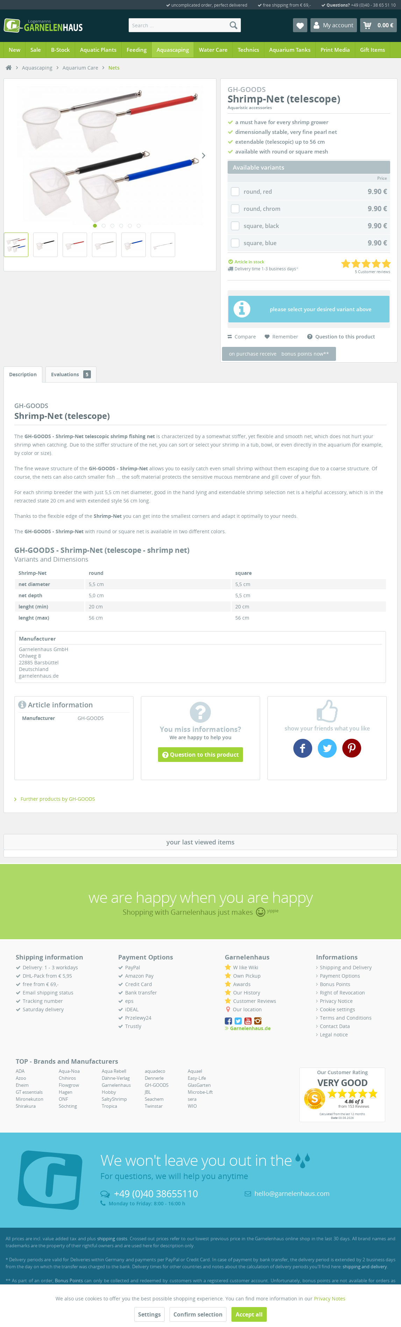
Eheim (22, 1085)
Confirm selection (198, 1314)
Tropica (109, 1106)
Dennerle (154, 1078)
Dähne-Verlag (116, 1078)
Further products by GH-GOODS (54, 799)
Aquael (195, 1071)
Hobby (109, 1092)
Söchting (68, 1106)
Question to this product (200, 754)
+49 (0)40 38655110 (156, 1193)
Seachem (154, 1099)
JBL (148, 1092)
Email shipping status (48, 992)
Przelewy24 (138, 1017)
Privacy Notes (329, 1298)
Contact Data (335, 1026)
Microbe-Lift (200, 1092)
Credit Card (138, 984)
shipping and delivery (365, 1266)
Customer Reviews (254, 1001)
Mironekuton (29, 1099)
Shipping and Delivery (346, 967)
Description (23, 374)
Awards (242, 984)
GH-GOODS (157, 1085)
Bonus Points (335, 984)
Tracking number (43, 1001)
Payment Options (340, 975)
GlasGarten (199, 1085)
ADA (20, 1071)
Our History (246, 992)
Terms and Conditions (346, 1017)
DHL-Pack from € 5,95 (47, 975)
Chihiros (67, 1078)
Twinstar (154, 1106)
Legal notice (334, 1034)
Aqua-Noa (69, 1071)
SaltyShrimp (114, 1099)
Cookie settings (337, 1009)
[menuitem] (185, 25)
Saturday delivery (43, 1009)
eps (129, 1001)
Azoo (21, 1078)
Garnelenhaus (116, 1085)
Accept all (249, 1314)
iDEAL (131, 1009)
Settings (149, 1314)
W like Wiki (245, 967)
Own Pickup (247, 975)
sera (192, 1099)
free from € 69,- (41, 984)
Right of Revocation (342, 992)
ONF (63, 1099)
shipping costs (112, 1238)
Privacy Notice (336, 1001)
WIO (192, 1106)
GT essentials (29, 1092)
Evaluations (71, 374)
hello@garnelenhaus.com (292, 1193)
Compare (242, 336)
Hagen (65, 1092)
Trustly (133, 1026)
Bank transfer (141, 992)
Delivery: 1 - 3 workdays (50, 967)
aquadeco (155, 1071)
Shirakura (26, 1106)
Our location (247, 1009)
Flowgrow (69, 1085)
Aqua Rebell (114, 1071)
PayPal (132, 967)
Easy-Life (197, 1078)
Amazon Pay (139, 975)
